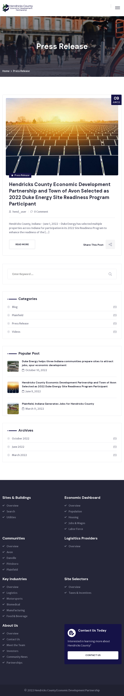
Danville (11, 558)
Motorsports (15, 598)
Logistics (12, 592)
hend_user (19, 211)
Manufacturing (16, 610)
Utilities (11, 517)
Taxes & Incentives (80, 592)
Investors (12, 651)
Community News (17, 656)
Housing (73, 517)
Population (75, 511)
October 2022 (64, 438)
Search (11, 511)
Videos (64, 332)
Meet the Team (16, 645)
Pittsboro (12, 563)
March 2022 (64, 455)
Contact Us (13, 639)
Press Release (21, 71)
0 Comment (41, 211)
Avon (10, 552)
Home (6, 71)
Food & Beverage (17, 616)
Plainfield (64, 315)
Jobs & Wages (77, 523)
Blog (64, 307)
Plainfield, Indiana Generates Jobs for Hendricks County (58, 403)
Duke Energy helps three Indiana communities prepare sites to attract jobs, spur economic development (67, 363)
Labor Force (76, 529)
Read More (22, 244)
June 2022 (64, 447)
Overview (12, 505)
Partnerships (14, 662)
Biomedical (13, 604)
